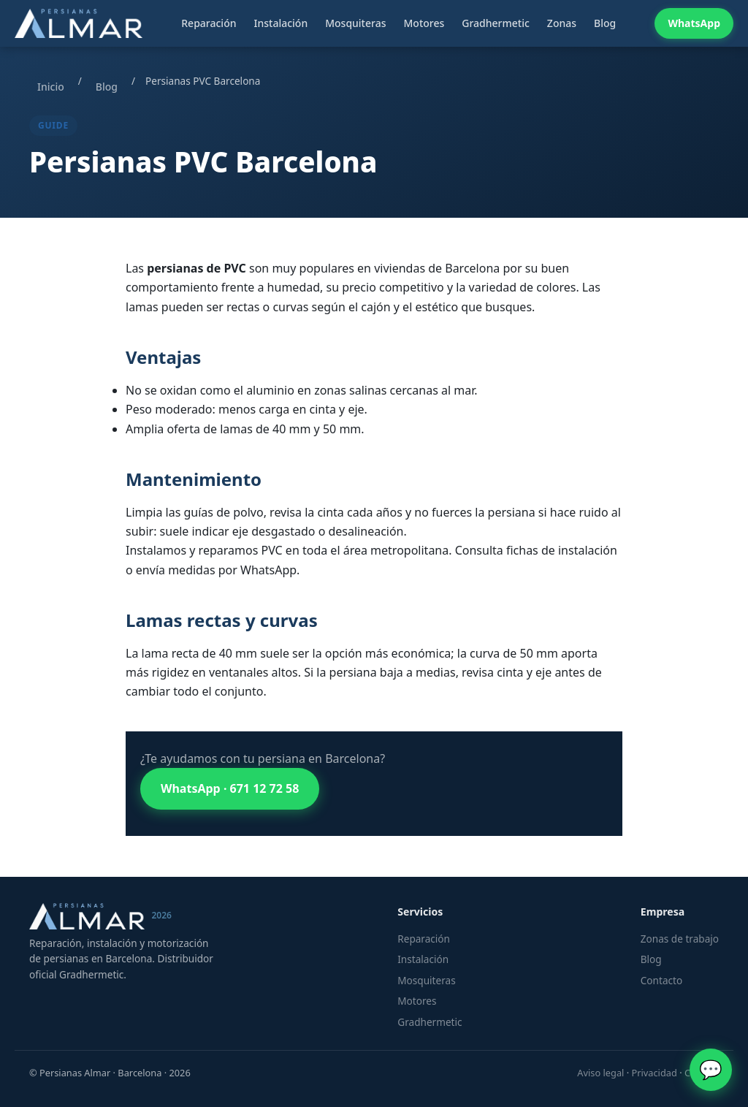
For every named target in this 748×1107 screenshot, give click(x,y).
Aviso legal (600, 1072)
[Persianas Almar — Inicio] (78, 23)
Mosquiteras (355, 23)
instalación (587, 550)
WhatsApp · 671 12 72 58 (230, 788)
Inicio (50, 87)
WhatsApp (694, 23)
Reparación (208, 23)
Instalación (280, 23)
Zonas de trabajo (680, 939)
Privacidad (653, 1072)
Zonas (561, 23)
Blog (605, 23)
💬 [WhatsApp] (710, 1069)
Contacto (661, 980)
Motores (423, 23)
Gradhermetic (496, 23)
